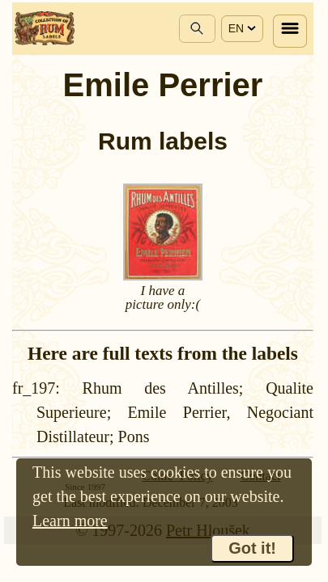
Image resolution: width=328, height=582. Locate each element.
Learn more (70, 520)
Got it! (252, 548)
